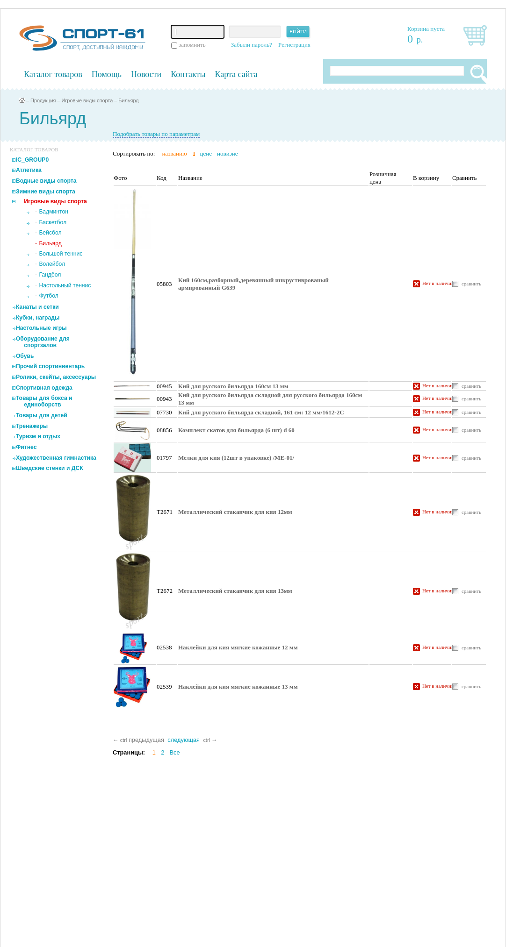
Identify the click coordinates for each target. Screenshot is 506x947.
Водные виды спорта (46, 181)
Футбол (48, 295)
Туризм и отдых (38, 436)
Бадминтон (53, 211)
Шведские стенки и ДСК (49, 468)
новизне (227, 153)
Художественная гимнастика (56, 458)
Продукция (43, 100)
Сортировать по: (134, 153)
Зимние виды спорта (45, 191)
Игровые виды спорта (87, 100)
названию (174, 153)
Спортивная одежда (44, 387)
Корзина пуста (426, 28)
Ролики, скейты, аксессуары (56, 377)
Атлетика (29, 170)
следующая (183, 739)
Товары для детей (41, 415)
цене (206, 153)
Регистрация (294, 44)
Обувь (25, 356)
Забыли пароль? (251, 44)
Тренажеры (32, 426)
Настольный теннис (65, 285)
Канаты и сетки (37, 307)
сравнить (471, 283)
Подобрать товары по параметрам (156, 133)
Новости (146, 74)
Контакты (188, 74)
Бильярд (128, 100)
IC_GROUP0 (32, 160)
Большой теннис (60, 253)
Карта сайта (236, 74)
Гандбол (50, 274)
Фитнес (26, 447)
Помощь (107, 74)
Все (175, 752)
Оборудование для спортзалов (43, 342)
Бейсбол (50, 232)
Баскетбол (52, 222)
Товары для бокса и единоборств (44, 401)
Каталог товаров (53, 74)
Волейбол (52, 264)
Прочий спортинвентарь (50, 366)
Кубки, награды (37, 317)
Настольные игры (41, 328)
